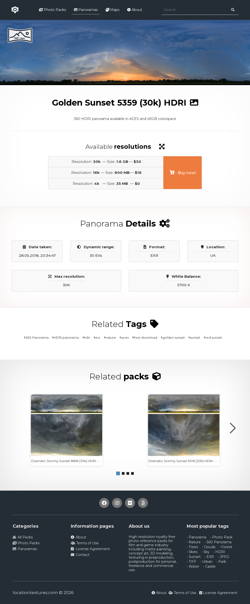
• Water (193, 566)
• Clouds (208, 547)
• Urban (206, 561)
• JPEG (223, 556)
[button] (118, 473)
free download (145, 337)
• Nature (194, 542)
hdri (87, 337)
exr (97, 337)
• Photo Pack (221, 537)
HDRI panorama (66, 337)
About (134, 10)
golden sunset (173, 337)
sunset (195, 337)
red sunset (213, 337)
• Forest (225, 547)
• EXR (209, 556)
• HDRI (219, 552)
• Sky (205, 552)
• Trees (192, 547)
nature (110, 337)
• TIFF (191, 561)
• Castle (209, 566)
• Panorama (196, 537)
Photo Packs (52, 10)
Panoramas (86, 10)
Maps (112, 10)
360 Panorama (37, 337)
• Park (221, 561)
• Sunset (194, 556)
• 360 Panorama (218, 542)
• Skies (192, 552)
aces (125, 337)
